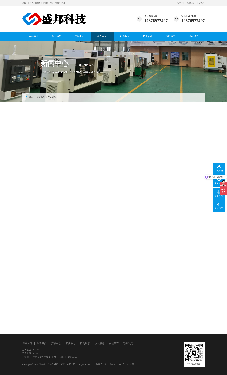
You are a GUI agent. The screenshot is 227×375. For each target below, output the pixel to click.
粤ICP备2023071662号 (114, 364)
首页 (31, 97)
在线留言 (190, 3)
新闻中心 (102, 36)
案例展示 (125, 36)
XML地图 (129, 364)
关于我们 (56, 36)
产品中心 (79, 36)
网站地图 (180, 3)
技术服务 (148, 36)
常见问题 (52, 97)
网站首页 (34, 36)
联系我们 (200, 3)
